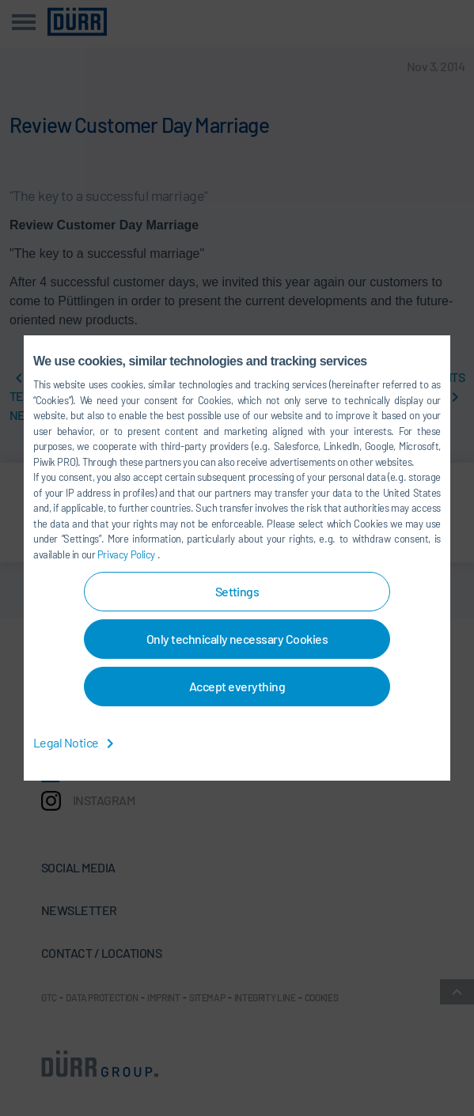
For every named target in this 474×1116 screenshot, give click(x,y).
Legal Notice (76, 742)
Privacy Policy (127, 554)
